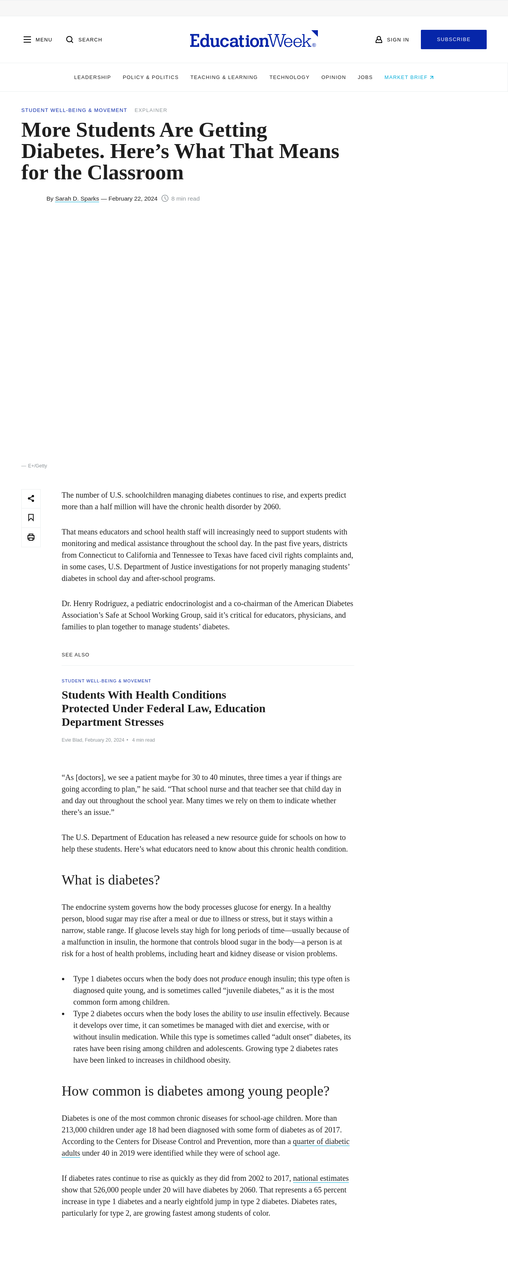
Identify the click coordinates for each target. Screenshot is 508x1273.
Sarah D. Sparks (77, 198)
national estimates (321, 1178)
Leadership (92, 77)
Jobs (365, 77)
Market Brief (409, 77)
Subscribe (454, 39)
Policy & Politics (151, 77)
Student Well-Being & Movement (74, 110)
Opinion (333, 77)
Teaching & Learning (224, 77)
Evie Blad (72, 740)
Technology (289, 77)
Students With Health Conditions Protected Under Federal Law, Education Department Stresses (163, 708)
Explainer (151, 110)
